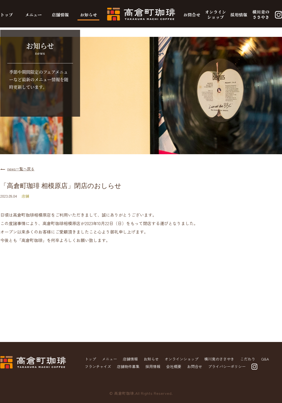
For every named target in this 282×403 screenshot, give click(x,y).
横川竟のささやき (260, 14)
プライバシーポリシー (227, 366)
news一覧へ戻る (21, 169)
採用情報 (238, 15)
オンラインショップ (215, 14)
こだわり (247, 359)
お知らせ (88, 15)
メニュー (33, 15)
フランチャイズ (98, 366)
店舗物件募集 (128, 366)
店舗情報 (60, 15)
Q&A (265, 359)
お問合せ (191, 15)
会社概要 (173, 366)
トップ (6, 15)
